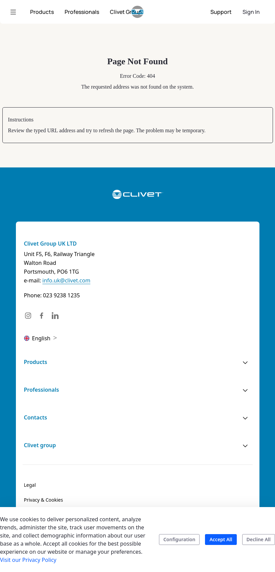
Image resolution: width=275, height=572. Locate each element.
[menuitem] (41, 11)
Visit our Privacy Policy (28, 560)
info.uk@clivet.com (66, 280)
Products (35, 362)
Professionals (41, 389)
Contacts (35, 417)
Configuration (179, 539)
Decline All (259, 539)
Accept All (220, 539)
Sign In (251, 12)
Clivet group (40, 445)
